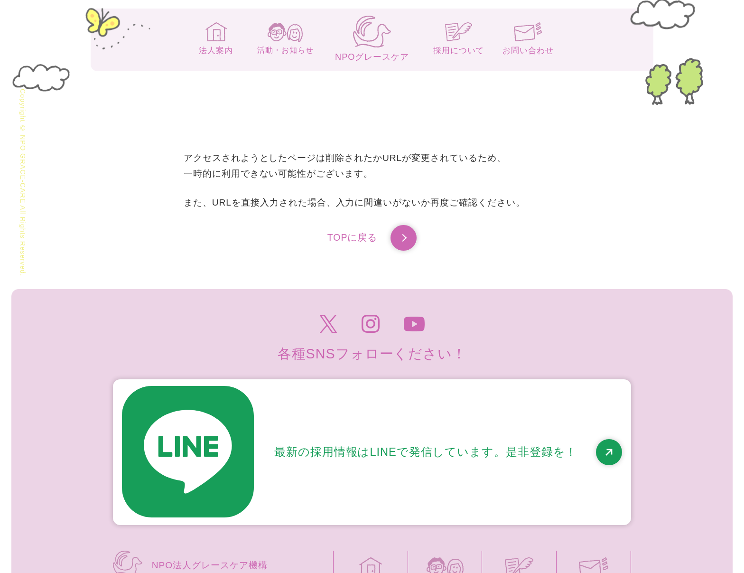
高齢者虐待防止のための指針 (572, 515)
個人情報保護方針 (468, 515)
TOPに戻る (372, 239)
